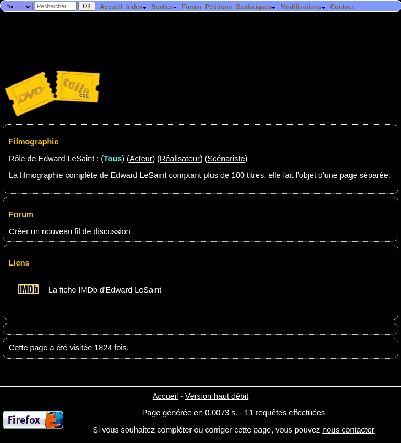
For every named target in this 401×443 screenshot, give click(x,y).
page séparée (364, 175)
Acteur (141, 158)
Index (137, 6)
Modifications (303, 6)
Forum (192, 6)
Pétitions (218, 6)
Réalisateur (180, 158)
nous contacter (348, 429)
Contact (342, 6)
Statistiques (256, 6)
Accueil (111, 6)
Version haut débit (216, 396)
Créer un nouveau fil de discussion (70, 231)
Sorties (164, 6)
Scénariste (226, 158)
